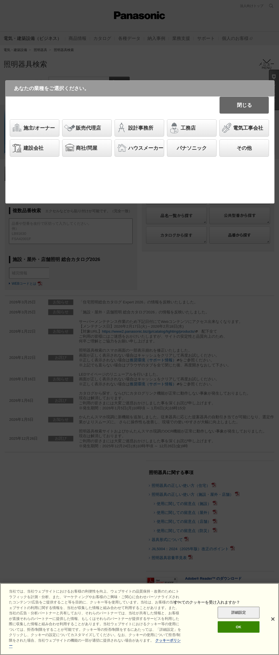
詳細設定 (238, 614)
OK (238, 628)
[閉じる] (273, 620)
